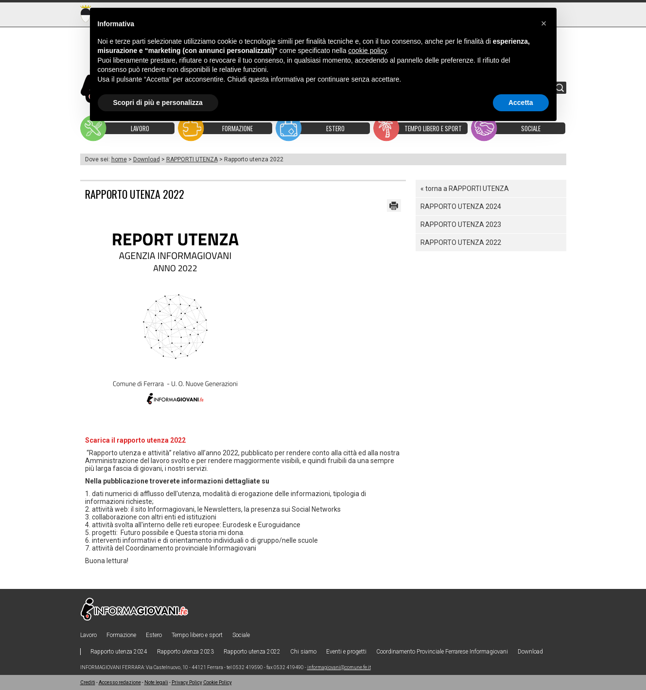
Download (146, 159)
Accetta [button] (520, 102)
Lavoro (88, 635)
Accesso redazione (120, 682)
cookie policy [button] (367, 50)
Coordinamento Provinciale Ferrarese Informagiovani (442, 651)
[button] (544, 23)
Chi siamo (303, 651)
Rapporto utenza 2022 (460, 242)
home (119, 159)
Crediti (87, 682)
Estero (154, 635)
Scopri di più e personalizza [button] (158, 102)
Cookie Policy (217, 682)
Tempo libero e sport (197, 635)
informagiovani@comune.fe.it (339, 667)
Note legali (156, 682)
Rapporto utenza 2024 (460, 206)
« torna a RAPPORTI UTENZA (464, 188)
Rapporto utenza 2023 (460, 224)
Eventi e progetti (346, 651)
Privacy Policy (187, 682)
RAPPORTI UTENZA (192, 159)
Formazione (121, 635)
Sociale (241, 635)
